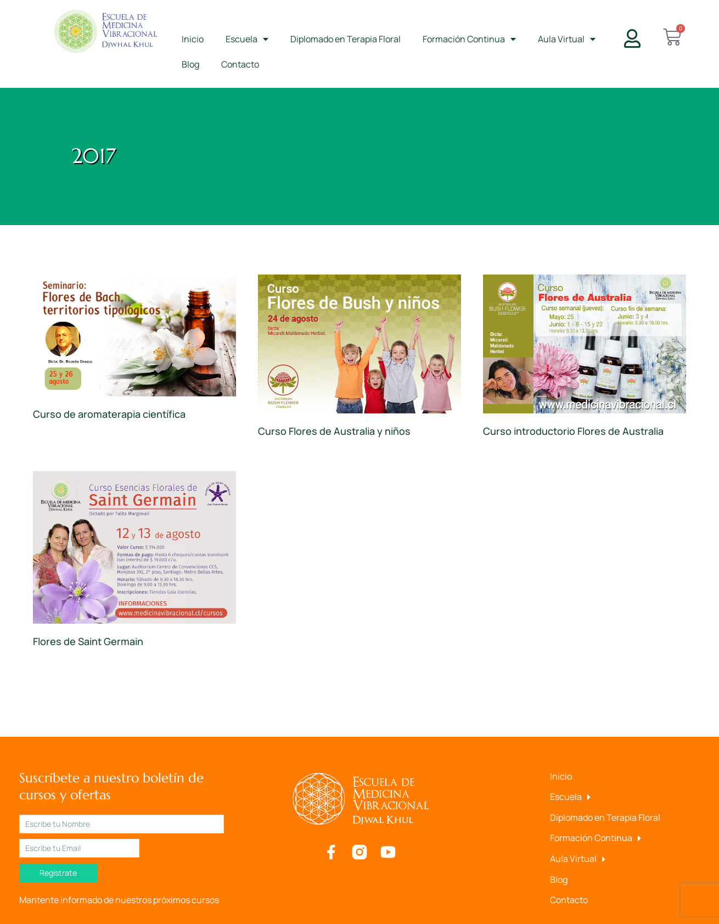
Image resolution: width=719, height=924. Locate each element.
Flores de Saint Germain (88, 641)
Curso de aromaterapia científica (109, 414)
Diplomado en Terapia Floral (345, 39)
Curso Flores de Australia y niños (334, 431)
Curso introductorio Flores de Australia (573, 431)
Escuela (247, 39)
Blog (190, 64)
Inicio (193, 39)
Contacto (240, 64)
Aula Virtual (567, 39)
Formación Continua (469, 39)
